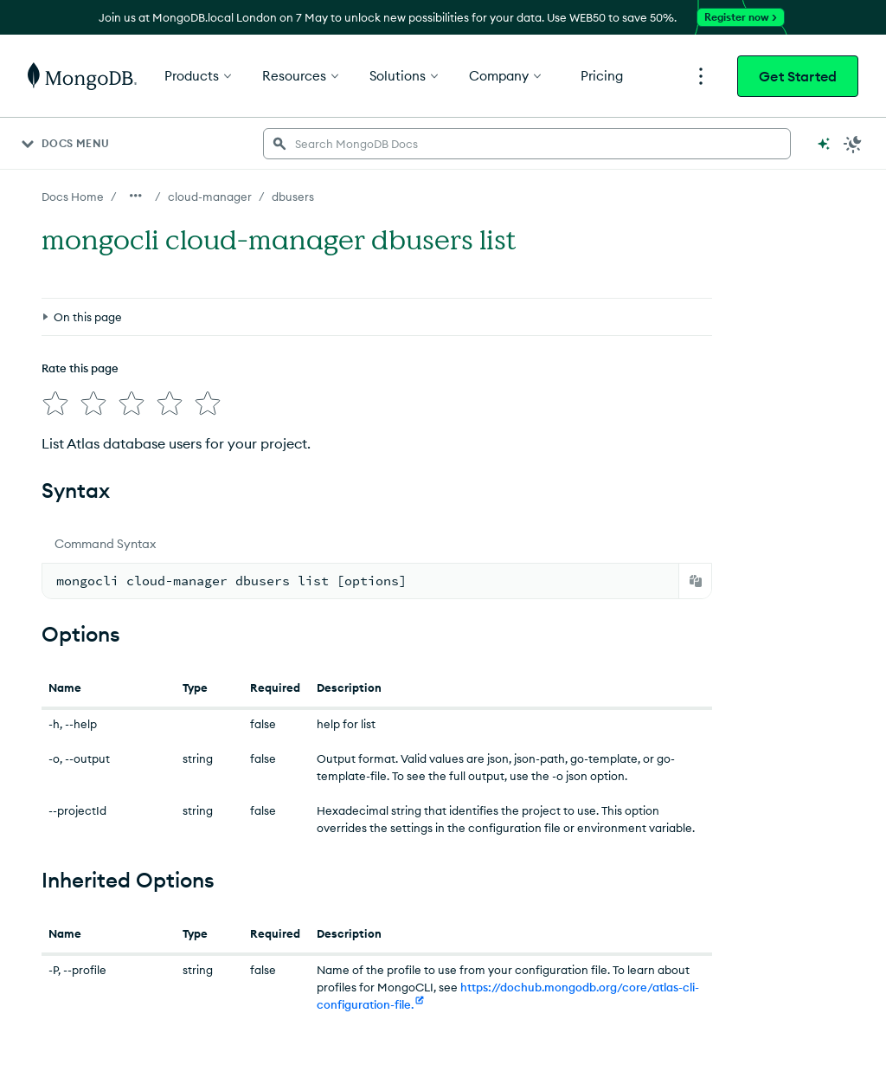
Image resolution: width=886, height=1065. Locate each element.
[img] (55, 403)
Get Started (798, 76)
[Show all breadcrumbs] (136, 196)
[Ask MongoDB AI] (824, 144)
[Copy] (696, 581)
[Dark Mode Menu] (853, 144)
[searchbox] (527, 143)
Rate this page (80, 368)
